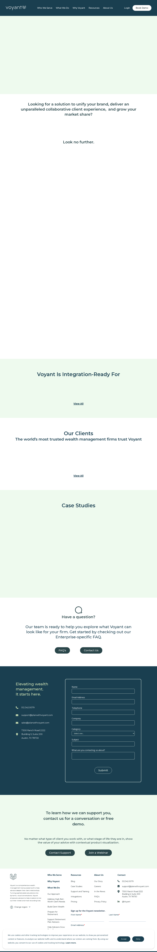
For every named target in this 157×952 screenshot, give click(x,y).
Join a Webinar (98, 852)
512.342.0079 (28, 707)
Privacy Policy (100, 902)
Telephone (77, 708)
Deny (138, 939)
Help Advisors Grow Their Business (56, 928)
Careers (97, 886)
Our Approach (53, 894)
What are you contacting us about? (88, 750)
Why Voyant (79, 8)
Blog (73, 881)
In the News (99, 891)
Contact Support (60, 852)
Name (74, 687)
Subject (75, 739)
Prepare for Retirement (52, 913)
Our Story (98, 881)
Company (76, 718)
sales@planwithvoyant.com (35, 723)
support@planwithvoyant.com (37, 715)
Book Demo (142, 8)
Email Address (78, 697)
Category (76, 729)
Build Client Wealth (55, 907)
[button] (62, 8)
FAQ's (62, 650)
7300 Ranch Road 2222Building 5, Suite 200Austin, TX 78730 (33, 734)
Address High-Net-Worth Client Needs (56, 900)
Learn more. (71, 943)
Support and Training (80, 891)
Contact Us (91, 650)
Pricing (74, 902)
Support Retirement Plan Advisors (56, 920)
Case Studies (76, 886)
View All (78, 403)
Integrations (76, 896)
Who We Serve (44, 8)
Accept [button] (124, 939)
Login (127, 8)
